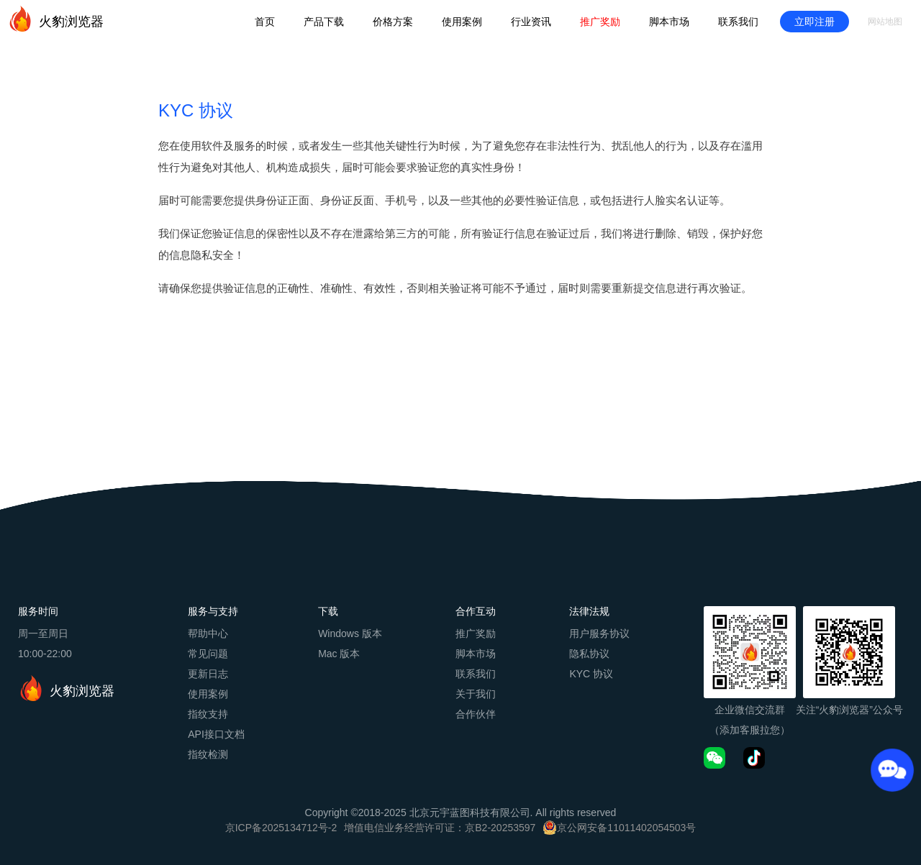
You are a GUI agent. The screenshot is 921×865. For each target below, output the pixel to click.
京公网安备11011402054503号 (626, 827)
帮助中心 (208, 633)
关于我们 (475, 694)
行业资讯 (531, 21)
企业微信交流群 (749, 709)
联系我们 (738, 21)
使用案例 (462, 21)
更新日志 (208, 673)
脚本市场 (669, 21)
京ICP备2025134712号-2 (281, 827)
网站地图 (885, 22)
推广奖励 (600, 21)
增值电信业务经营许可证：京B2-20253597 (439, 827)
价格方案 (393, 21)
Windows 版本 (350, 633)
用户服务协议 (599, 633)
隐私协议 (589, 653)
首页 (265, 21)
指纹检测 (208, 754)
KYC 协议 (591, 673)
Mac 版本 (339, 653)
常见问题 (208, 653)
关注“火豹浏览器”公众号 (849, 709)
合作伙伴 (475, 714)
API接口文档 (216, 734)
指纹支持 (208, 714)
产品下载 (324, 21)
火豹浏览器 (55, 19)
